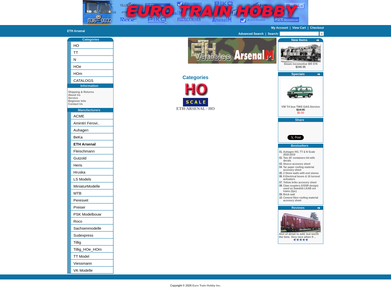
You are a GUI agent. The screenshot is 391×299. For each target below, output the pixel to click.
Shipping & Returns (81, 91)
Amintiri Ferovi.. (86, 123)
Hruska (79, 172)
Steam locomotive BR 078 (301, 63)
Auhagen (80, 130)
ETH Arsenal (76, 31)
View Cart (299, 28)
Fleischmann (84, 151)
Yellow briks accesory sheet (300, 182)
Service (73, 97)
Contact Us (75, 103)
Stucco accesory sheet (296, 164)
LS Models (82, 179)
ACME (78, 116)
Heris (77, 165)
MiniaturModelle (86, 186)
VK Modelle (83, 270)
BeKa (78, 137)
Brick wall (289, 194)
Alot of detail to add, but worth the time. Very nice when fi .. (299, 235)
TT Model (81, 256)
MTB (77, 193)
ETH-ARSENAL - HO (195, 107)
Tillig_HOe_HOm (87, 249)
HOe (77, 66)
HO (76, 45)
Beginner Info (77, 100)
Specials (298, 74)
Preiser (79, 207)
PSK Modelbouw (87, 214)
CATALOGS (83, 80)
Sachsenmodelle (87, 228)
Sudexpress (83, 235)
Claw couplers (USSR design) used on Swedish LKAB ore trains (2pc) (300, 188)
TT (75, 52)
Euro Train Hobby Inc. (206, 285)
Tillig (77, 242)
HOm (77, 73)
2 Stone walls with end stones (301, 173)
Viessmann (82, 263)
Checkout (317, 28)
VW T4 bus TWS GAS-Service (300, 106)
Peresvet (80, 200)
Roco (77, 221)
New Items (299, 40)
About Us (74, 94)
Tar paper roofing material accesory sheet (298, 168)
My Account (280, 28)
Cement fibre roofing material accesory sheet (300, 199)
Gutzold (79, 158)
